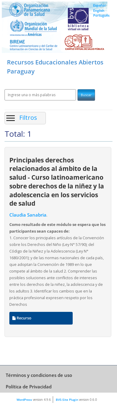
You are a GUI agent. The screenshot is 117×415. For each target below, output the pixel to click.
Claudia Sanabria (27, 215)
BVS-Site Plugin (67, 399)
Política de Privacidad (29, 387)
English (98, 10)
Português (101, 15)
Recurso (21, 318)
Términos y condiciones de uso (39, 375)
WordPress (24, 399)
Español (99, 5)
